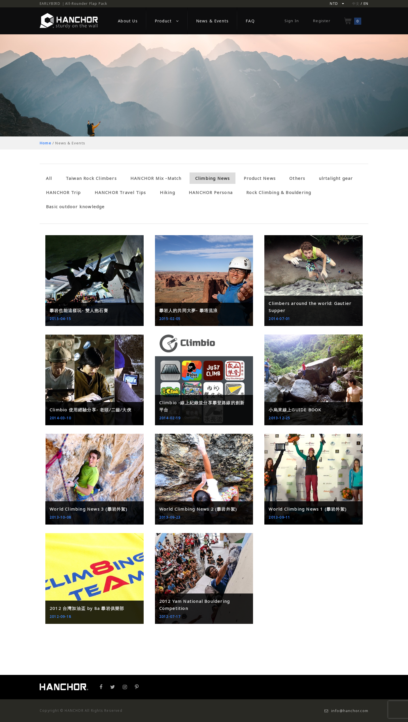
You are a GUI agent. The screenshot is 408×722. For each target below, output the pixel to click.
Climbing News (212, 178)
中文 (356, 3)
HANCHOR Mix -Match (156, 178)
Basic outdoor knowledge (75, 206)
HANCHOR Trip (63, 192)
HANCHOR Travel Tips (120, 192)
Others (297, 178)
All (49, 178)
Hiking (167, 192)
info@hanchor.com (346, 710)
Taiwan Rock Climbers (91, 178)
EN (366, 3)
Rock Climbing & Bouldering (278, 192)
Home (45, 143)
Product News (260, 178)
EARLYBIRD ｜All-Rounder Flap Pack (73, 3)
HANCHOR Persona (211, 192)
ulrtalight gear (336, 178)
